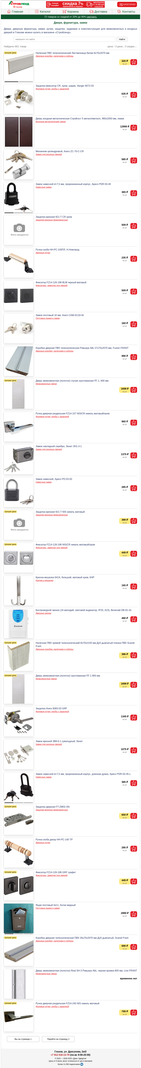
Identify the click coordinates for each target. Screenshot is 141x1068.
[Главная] (19, 3)
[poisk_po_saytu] (64, 39)
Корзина (70, 11)
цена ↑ (111, 46)
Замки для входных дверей (49, 154)
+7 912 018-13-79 (60, 1055)
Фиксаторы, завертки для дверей (51, 285)
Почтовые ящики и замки (48, 318)
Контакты (126, 11)
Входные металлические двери (51, 121)
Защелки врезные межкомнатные (52, 220)
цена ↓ (121, 46)
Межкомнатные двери (46, 384)
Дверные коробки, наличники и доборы (54, 56)
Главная (15, 11)
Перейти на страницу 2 (58, 1039)
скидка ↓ (131, 46)
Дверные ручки (43, 253)
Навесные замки (44, 187)
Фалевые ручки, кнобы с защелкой (52, 89)
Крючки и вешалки (44, 580)
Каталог (43, 11)
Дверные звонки (43, 613)
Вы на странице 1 (23, 1039)
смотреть (92, 17)
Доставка (98, 11)
